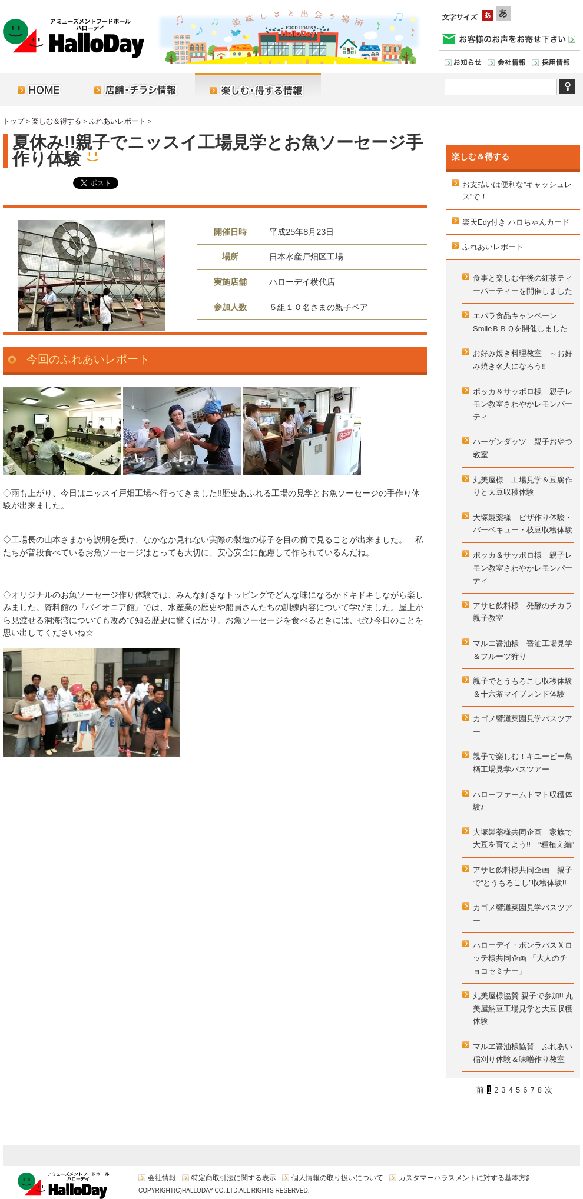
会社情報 (162, 1177)
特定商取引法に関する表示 (233, 1177)
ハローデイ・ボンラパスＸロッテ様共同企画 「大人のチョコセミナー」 (522, 958)
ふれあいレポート (117, 121)
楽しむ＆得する (56, 121)
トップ (13, 121)
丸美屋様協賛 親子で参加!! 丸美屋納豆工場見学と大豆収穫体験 (523, 1008)
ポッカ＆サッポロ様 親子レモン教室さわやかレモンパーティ (522, 404)
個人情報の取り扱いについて (337, 1177)
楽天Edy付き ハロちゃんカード (515, 222)
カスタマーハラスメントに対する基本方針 (466, 1177)
